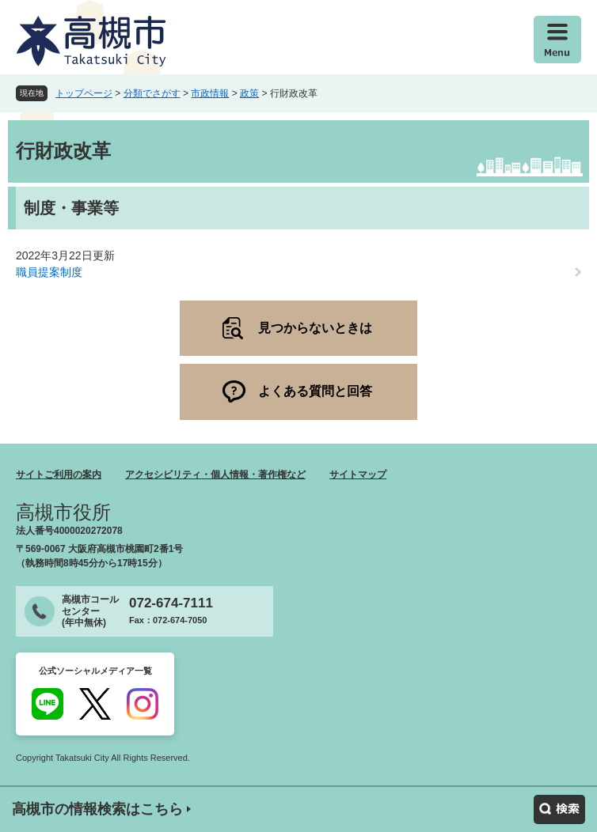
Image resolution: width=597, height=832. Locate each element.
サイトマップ (357, 474)
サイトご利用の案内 (58, 474)
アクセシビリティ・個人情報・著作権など (215, 474)
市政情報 (210, 93)
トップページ (83, 93)
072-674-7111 (171, 603)
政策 (249, 93)
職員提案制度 (49, 272)
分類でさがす (152, 93)
